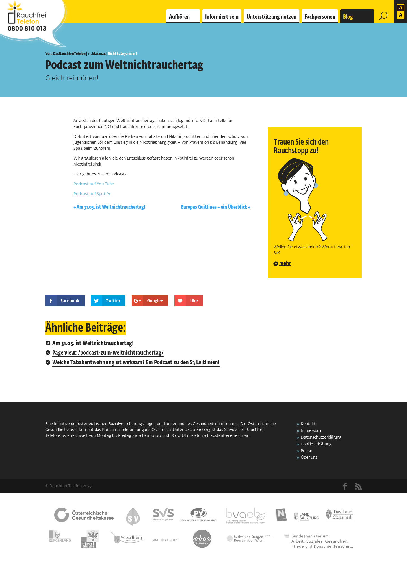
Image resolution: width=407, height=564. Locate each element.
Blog (348, 17)
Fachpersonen (319, 17)
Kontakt (308, 424)
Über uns (309, 458)
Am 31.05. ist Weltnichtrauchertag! (93, 344)
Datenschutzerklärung (321, 437)
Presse (306, 451)
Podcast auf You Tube (93, 184)
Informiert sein (222, 17)
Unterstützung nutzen (271, 17)
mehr (285, 263)
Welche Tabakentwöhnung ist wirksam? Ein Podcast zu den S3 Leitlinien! (136, 363)
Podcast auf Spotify (91, 194)
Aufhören (179, 17)
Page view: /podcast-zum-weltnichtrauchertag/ (108, 353)
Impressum (311, 431)
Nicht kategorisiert (122, 54)
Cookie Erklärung (316, 444)
